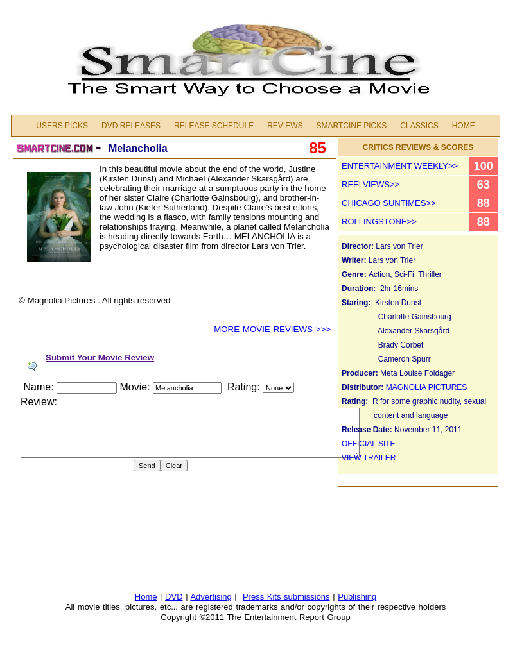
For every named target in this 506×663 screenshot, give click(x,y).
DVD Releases (131, 125)
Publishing (357, 596)
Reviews (284, 125)
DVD (173, 596)
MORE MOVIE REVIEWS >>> (272, 329)
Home (463, 125)
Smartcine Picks (351, 125)
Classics (419, 125)
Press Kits (263, 596)
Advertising (210, 596)
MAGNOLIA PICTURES (428, 387)
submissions (307, 596)
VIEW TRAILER (369, 457)
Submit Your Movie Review (100, 357)
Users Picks (62, 125)
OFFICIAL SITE (369, 443)
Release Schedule (214, 125)
